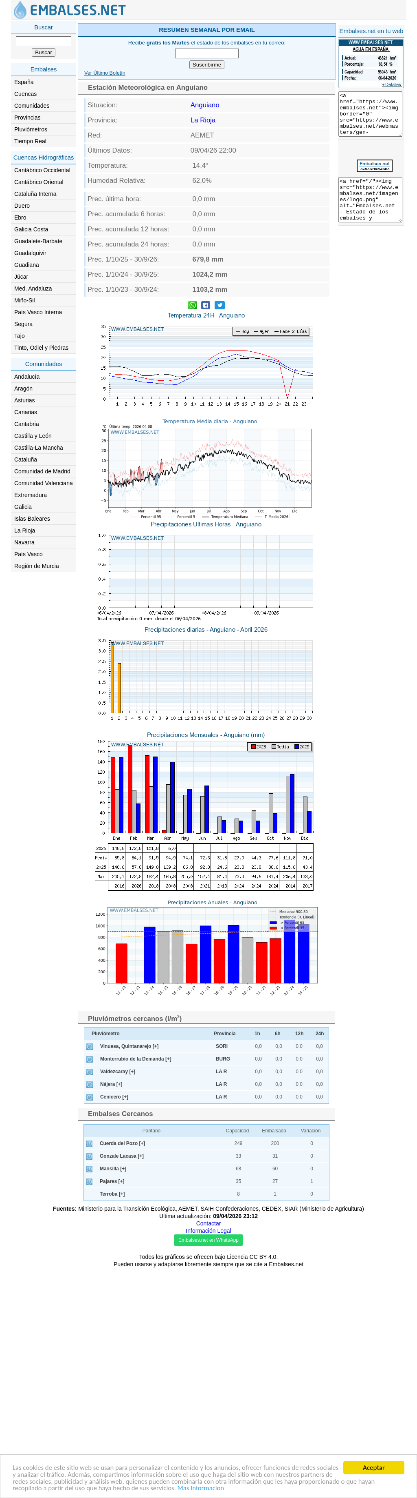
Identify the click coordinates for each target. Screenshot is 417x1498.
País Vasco (28, 554)
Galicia (23, 507)
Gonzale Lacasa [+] (122, 1386)
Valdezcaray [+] (117, 1302)
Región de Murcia (36, 566)
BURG (223, 1289)
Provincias (27, 117)
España (23, 82)
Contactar (208, 1453)
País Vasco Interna (38, 312)
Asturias (24, 400)
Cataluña (25, 459)
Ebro (20, 217)
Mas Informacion (222, 1488)
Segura (23, 324)
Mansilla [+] (113, 1399)
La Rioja (24, 530)
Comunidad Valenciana (43, 483)
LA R (221, 1302)
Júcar (21, 276)
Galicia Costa (31, 229)
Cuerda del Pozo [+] (122, 1373)
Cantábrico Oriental (39, 182)
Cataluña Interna (35, 194)
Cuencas (25, 94)
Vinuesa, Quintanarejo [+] (129, 1276)
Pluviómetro (106, 1264)
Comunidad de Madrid (42, 471)
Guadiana (26, 265)
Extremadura (30, 495)
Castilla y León (33, 436)
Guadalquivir (30, 253)
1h (257, 1264)
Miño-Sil (24, 300)
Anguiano (205, 221)
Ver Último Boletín (104, 189)
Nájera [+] (111, 1314)
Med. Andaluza (33, 288)
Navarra (24, 542)
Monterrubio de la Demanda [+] (135, 1289)
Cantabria (26, 424)
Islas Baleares (32, 518)
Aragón (23, 388)
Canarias (25, 412)
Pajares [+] (112, 1411)
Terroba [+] (112, 1424)
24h (320, 1264)
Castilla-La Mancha (38, 447)
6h (278, 1264)
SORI (222, 1276)
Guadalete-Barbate (38, 241)
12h (299, 1264)
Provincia (225, 1264)
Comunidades (31, 105)
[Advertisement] (242, 79)
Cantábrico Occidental (42, 170)
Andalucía (27, 376)
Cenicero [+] (114, 1327)
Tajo (19, 336)
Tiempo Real (30, 141)
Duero (22, 205)
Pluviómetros (30, 129)
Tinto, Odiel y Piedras (41, 347)
